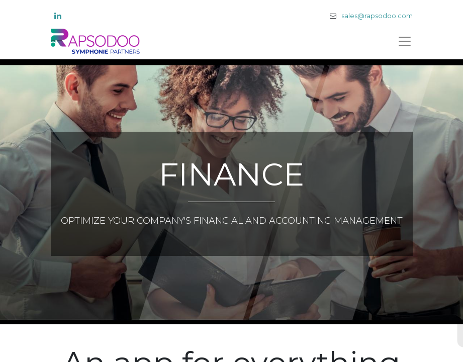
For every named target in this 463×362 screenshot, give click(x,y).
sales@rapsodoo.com (377, 16)
